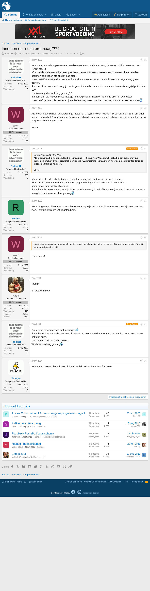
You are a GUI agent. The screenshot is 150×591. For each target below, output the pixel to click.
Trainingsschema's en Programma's (49, 531)
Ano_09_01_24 (133, 531)
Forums (12, 14)
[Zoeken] (141, 15)
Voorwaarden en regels (95, 576)
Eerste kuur (19, 548)
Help (126, 576)
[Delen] (141, 60)
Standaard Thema (12, 576)
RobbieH (8, 53)
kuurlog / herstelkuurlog (26, 538)
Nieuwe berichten (13, 20)
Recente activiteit (60, 20)
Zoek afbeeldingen (37, 20)
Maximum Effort (133, 551)
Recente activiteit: (47, 53)
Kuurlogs (40, 541)
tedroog (136, 541)
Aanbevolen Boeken (91, 587)
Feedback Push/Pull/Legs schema (33, 527)
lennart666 (135, 520)
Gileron (15, 521)
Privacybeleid (115, 576)
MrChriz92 (16, 551)
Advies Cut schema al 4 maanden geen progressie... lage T (48, 507)
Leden (73, 14)
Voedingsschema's (41, 511)
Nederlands (35, 576)
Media (57, 14)
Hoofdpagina (137, 576)
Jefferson (16, 531)
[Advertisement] (75, 128)
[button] (45, 15)
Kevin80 (15, 511)
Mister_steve (17, 541)
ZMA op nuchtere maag (26, 517)
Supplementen (38, 521)
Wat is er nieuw (34, 14)
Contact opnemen (73, 576)
